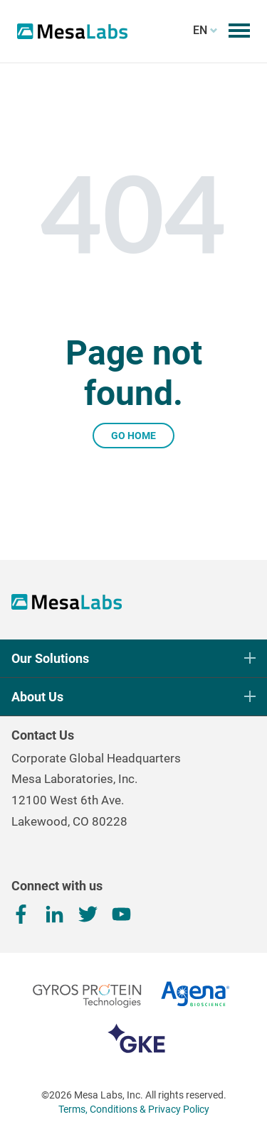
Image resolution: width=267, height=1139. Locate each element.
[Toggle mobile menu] (239, 30)
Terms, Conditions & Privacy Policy (133, 1109)
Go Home (133, 435)
